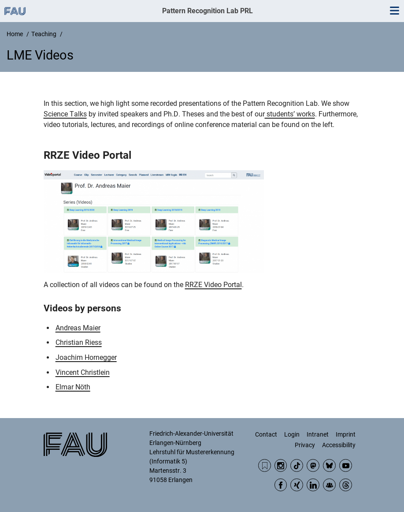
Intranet (318, 434)
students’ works (290, 114)
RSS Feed (264, 465)
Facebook (280, 484)
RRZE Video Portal (213, 284)
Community (329, 484)
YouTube (345, 465)
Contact (266, 434)
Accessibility (339, 444)
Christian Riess (79, 342)
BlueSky (329, 465)
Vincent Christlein (83, 372)
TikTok (296, 465)
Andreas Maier (78, 328)
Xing (296, 484)
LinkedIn (313, 484)
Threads (345, 484)
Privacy (305, 444)
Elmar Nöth (73, 387)
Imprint (346, 434)
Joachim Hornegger (86, 357)
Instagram (280, 465)
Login (292, 434)
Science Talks (65, 114)
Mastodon (313, 465)
